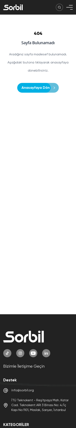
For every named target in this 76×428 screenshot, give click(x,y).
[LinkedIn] (46, 353)
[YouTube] (33, 353)
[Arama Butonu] (59, 7)
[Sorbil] (13, 7)
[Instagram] (20, 353)
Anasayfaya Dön (37, 88)
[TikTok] (7, 353)
